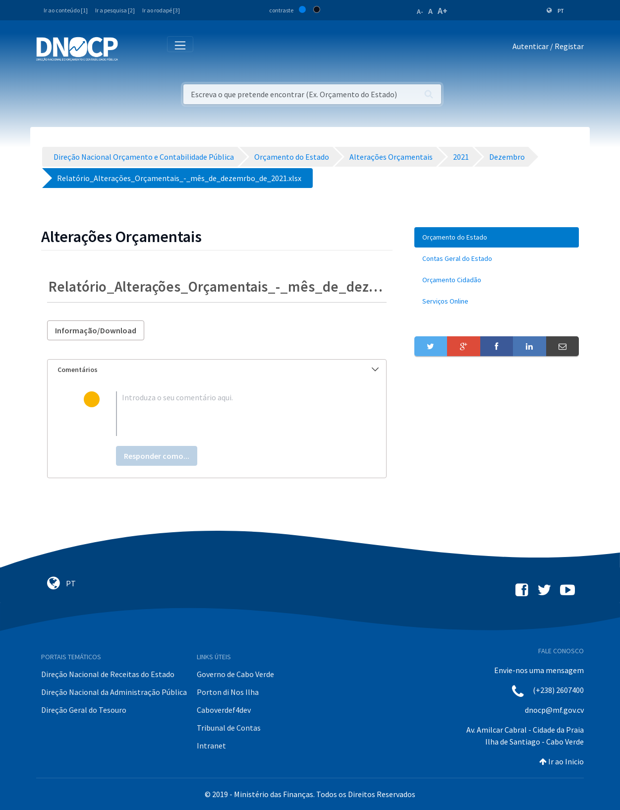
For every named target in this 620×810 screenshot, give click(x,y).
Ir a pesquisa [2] (115, 10)
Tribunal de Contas (229, 728)
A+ (443, 10)
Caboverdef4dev (224, 710)
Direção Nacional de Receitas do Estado (107, 674)
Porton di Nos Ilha (228, 692)
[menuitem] (496, 237)
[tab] (217, 370)
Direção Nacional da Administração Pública (114, 692)
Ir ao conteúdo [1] (66, 10)
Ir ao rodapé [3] (161, 10)
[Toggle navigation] (131, 48)
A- (420, 11)
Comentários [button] (218, 369)
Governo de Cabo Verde (235, 674)
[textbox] (232, 413)
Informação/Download (95, 330)
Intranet (211, 745)
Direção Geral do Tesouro (83, 710)
